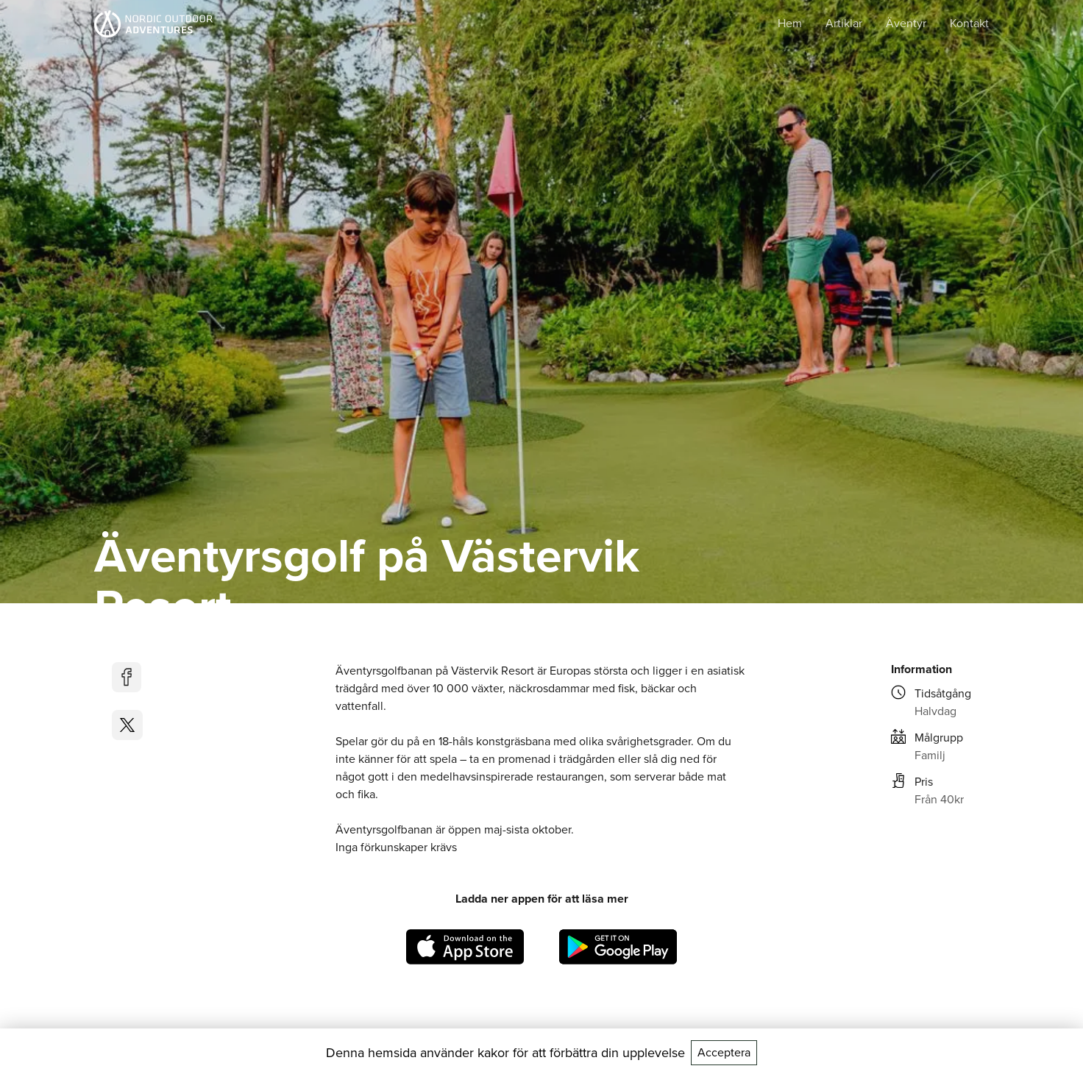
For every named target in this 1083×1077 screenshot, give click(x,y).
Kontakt (969, 23)
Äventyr (906, 23)
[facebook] (127, 677)
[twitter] (127, 725)
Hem (790, 23)
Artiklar (843, 23)
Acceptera (723, 1052)
